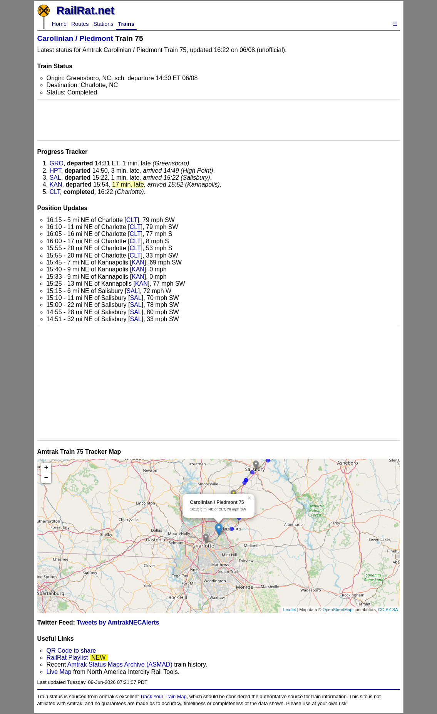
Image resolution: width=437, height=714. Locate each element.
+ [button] (46, 467)
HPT (55, 170)
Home (59, 24)
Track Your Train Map (163, 696)
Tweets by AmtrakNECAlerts (118, 622)
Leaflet (289, 609)
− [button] (46, 478)
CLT (55, 192)
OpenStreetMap (338, 609)
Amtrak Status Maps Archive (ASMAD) (119, 664)
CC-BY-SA (388, 609)
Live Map (60, 672)
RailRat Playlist (67, 657)
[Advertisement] (218, 120)
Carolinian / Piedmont (75, 38)
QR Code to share (71, 650)
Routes (80, 24)
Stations (104, 24)
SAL (55, 177)
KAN (56, 184)
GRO (57, 163)
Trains (126, 24)
